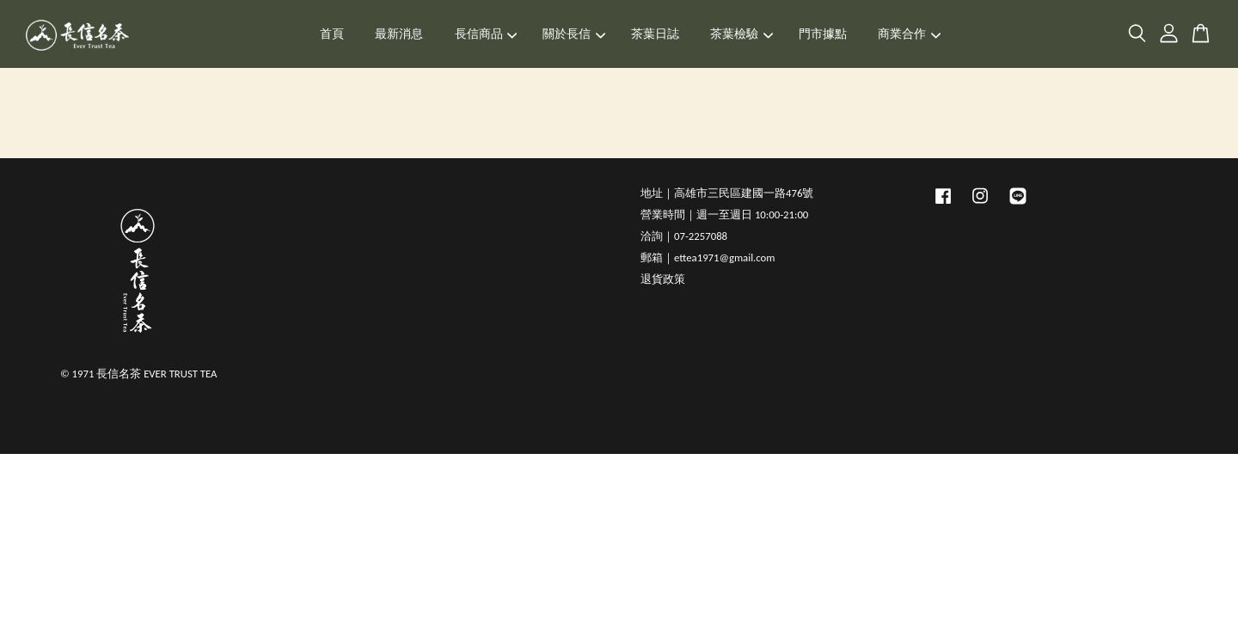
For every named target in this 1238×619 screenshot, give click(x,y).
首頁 (332, 34)
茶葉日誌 (655, 34)
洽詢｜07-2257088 (683, 236)
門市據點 (823, 34)
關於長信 (573, 34)
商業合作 (909, 34)
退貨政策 (662, 279)
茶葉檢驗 (741, 34)
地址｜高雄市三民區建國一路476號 (726, 193)
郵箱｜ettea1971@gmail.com (707, 257)
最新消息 (399, 34)
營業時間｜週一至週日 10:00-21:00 (724, 214)
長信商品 (486, 34)
